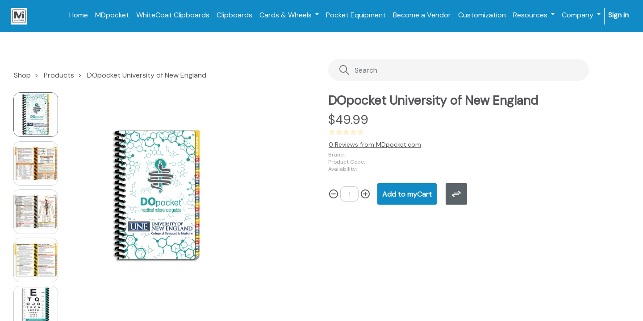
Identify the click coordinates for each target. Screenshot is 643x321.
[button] (103, 181)
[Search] (440, 70)
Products (59, 75)
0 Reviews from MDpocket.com (375, 144)
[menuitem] (79, 15)
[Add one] (365, 194)
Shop (22, 75)
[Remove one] (333, 194)
